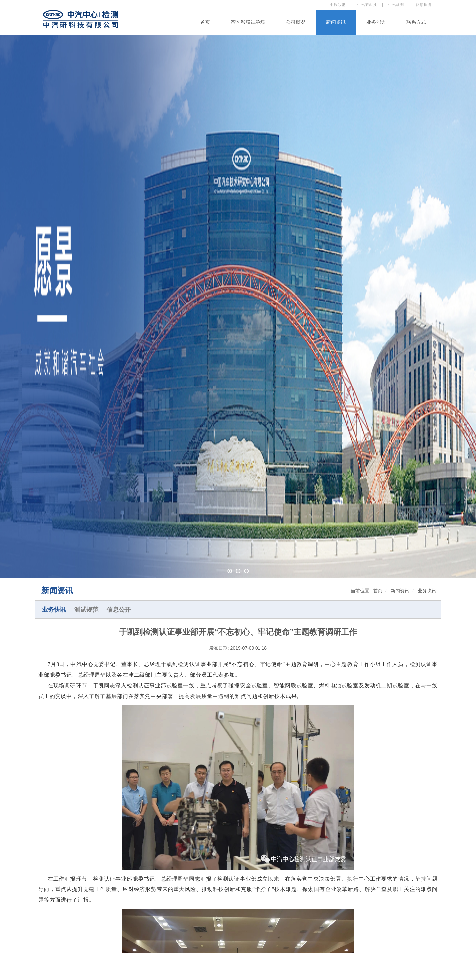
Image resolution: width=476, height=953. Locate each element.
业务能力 (376, 22)
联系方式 (416, 22)
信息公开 (119, 609)
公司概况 (295, 22)
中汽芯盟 (338, 5)
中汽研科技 (367, 5)
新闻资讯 (336, 22)
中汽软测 (396, 5)
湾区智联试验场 (248, 22)
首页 (205, 22)
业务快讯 (427, 590)
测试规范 (86, 609)
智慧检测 (424, 5)
